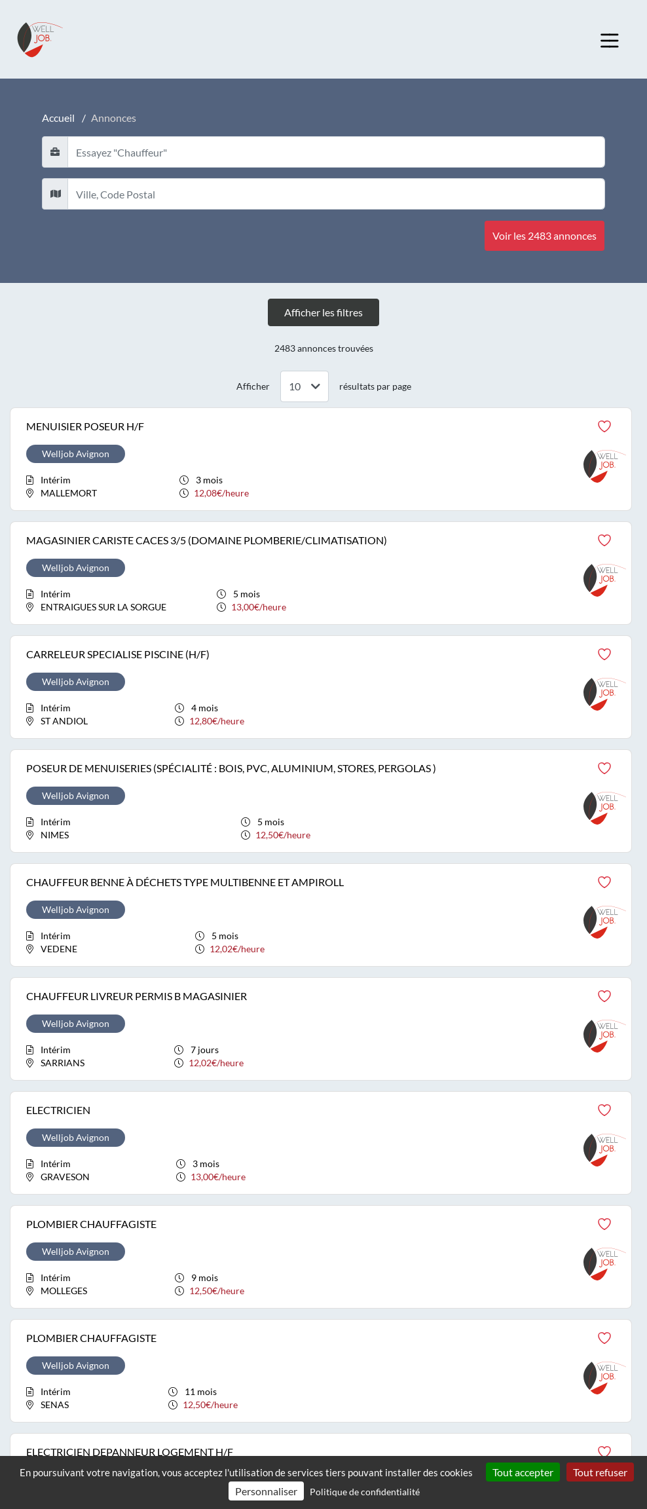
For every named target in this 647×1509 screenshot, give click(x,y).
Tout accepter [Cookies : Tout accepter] (522, 1472)
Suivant (397, 1055)
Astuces (36, 1264)
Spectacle (486, 1306)
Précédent (256, 1055)
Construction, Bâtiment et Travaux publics (322, 1316)
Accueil (58, 117)
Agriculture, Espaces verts (289, 1185)
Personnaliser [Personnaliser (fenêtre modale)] (266, 1491)
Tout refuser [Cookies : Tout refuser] (600, 1472)
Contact (36, 1290)
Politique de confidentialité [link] (365, 1491)
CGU (29, 1316)
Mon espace (44, 1212)
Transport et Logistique (514, 1358)
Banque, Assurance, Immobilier (301, 1238)
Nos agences (45, 1238)
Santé (477, 1238)
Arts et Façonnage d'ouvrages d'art (306, 1212)
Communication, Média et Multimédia (315, 1290)
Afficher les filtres (323, 312)
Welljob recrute (52, 1185)
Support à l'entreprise (509, 1332)
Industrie (485, 1185)
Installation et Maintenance (521, 1212)
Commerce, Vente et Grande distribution (320, 1264)
